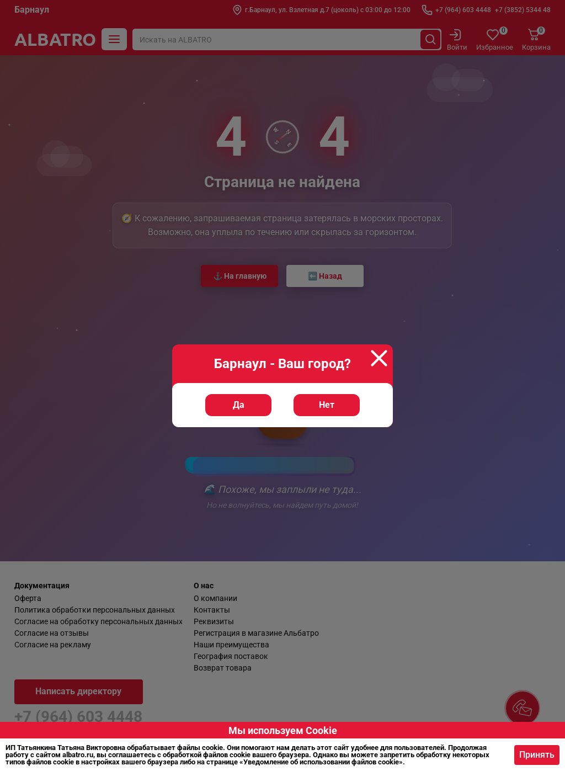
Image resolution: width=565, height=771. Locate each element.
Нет (326, 405)
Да (238, 405)
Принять (537, 754)
